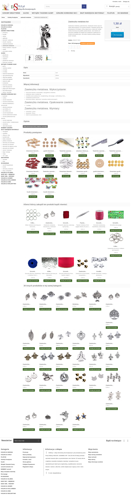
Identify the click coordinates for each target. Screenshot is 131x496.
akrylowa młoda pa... (82, 151)
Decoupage (5, 157)
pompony (5, 32)
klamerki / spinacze (7, 40)
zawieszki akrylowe (7, 43)
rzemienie (5, 124)
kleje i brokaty (6, 152)
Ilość (117, 27)
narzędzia (5, 131)
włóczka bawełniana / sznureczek (7, 104)
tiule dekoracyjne (7, 90)
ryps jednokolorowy (7, 75)
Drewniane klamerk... (32, 151)
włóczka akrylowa (7, 107)
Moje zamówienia (93, 452)
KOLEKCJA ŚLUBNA (7, 172)
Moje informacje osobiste (95, 462)
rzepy (4, 154)
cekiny (4, 36)
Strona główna (27, 462)
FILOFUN (110, 13)
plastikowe (5, 55)
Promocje (25, 452)
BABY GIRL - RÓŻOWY (7, 176)
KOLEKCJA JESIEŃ (6, 178)
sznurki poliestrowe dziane (9, 114)
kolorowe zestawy (7, 62)
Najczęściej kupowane (29, 457)
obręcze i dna (6, 135)
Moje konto (93, 449)
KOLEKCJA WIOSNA (7, 25)
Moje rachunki (92, 457)
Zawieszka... (49, 223)
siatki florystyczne (7, 86)
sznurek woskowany (7, 101)
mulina (4, 98)
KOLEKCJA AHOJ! (6, 27)
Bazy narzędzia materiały (92, 13)
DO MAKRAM (122, 13)
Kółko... (33, 223)
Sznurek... (66, 223)
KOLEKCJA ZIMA (6, 182)
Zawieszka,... (27, 304)
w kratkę (4, 71)
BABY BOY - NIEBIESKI (8, 174)
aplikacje (4, 38)
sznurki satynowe (7, 120)
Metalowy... (76, 304)
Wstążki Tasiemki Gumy (42, 13)
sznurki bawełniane (7, 113)
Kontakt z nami (117, 1)
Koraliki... (99, 271)
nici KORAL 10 (6, 109)
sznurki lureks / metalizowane (10, 122)
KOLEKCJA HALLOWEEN (8, 180)
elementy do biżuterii (8, 144)
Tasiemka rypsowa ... (66, 151)
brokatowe (5, 83)
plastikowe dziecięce (8, 60)
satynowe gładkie (7, 77)
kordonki (4, 96)
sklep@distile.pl (57, 473)
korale (4, 167)
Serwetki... (116, 223)
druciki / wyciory (6, 42)
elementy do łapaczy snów (9, 146)
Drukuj (73, 50)
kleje (3, 161)
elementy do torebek (8, 148)
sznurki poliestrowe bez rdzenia (8, 117)
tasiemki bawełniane (8, 73)
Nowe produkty (27, 454)
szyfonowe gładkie (7, 79)
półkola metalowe (7, 140)
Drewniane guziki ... (83, 171)
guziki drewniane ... (49, 151)
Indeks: (70, 40)
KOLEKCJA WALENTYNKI (8, 183)
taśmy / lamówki (6, 92)
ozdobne (4, 58)
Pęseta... (82, 223)
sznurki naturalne (7, 99)
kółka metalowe (6, 139)
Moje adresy (91, 459)
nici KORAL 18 (6, 111)
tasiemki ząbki (6, 81)
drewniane (5, 57)
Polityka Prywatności (29, 464)
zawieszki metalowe (8, 45)
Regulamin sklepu (28, 466)
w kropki (4, 70)
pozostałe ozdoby (7, 51)
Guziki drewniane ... (33, 192)
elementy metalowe (7, 168)
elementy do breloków (8, 142)
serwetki (4, 159)
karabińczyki (5, 137)
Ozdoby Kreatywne (11, 13)
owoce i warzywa (7, 150)
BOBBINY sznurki (6, 127)
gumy (4, 66)
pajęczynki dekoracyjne (8, 88)
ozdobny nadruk (6, 68)
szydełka (4, 133)
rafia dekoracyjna (7, 126)
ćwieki (4, 49)
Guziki (26, 13)
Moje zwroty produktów (95, 454)
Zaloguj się (126, 1)
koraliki (4, 34)
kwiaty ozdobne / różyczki (9, 47)
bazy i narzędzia (6, 170)
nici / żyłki (5, 155)
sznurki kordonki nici (66, 13)
